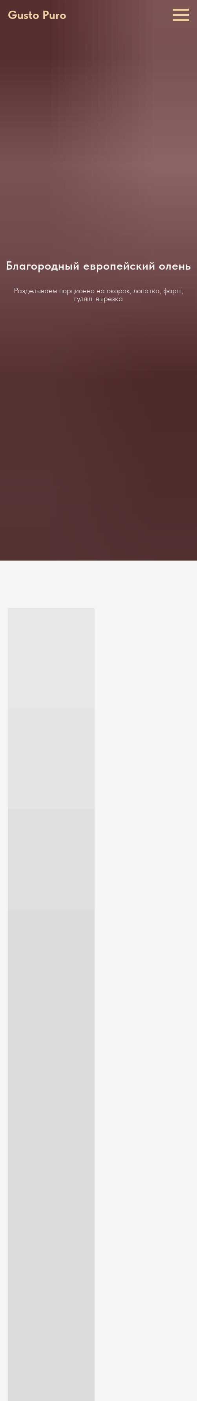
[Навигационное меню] (181, 15)
